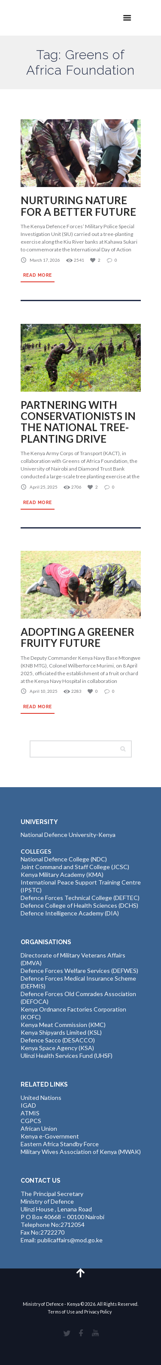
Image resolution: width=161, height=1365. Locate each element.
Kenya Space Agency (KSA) (57, 1047)
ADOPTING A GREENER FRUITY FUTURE (77, 637)
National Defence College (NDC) (64, 859)
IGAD (28, 1105)
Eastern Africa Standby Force (60, 1144)
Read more (37, 275)
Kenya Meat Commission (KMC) (63, 1024)
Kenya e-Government (50, 1136)
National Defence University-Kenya (68, 834)
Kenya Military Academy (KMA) (62, 874)
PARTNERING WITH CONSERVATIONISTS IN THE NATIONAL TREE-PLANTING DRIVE (78, 422)
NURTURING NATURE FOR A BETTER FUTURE (78, 205)
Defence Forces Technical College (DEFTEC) (80, 897)
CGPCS (31, 1120)
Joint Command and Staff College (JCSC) (75, 866)
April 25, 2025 (44, 486)
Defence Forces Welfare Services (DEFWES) (79, 970)
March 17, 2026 (45, 260)
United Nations (41, 1097)
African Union (39, 1128)
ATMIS (30, 1113)
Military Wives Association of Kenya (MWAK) (81, 1151)
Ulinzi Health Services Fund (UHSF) (66, 1055)
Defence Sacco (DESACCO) (58, 1040)
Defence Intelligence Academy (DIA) (70, 913)
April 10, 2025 (44, 691)
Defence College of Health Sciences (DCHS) (79, 905)
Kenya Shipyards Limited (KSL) (61, 1032)
